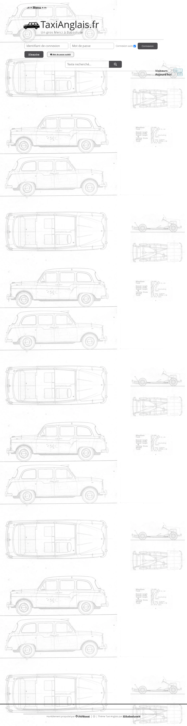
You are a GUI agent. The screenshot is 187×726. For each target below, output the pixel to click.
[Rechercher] (115, 64)
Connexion (148, 46)
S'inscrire (33, 54)
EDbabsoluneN (131, 716)
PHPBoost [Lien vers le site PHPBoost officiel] (84, 716)
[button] (36, 7)
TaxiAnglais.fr (70, 24)
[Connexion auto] (134, 46)
